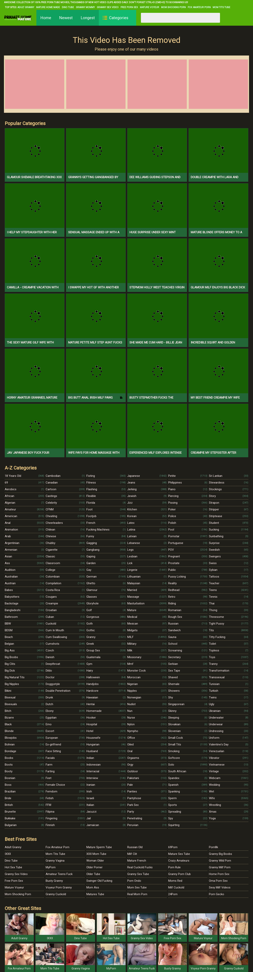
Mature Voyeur (149, 7)
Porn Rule (174, 867)
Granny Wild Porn (220, 860)
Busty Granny (54, 881)
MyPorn (51, 867)
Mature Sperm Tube (99, 847)
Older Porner (94, 867)
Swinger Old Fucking (99, 881)
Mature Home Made (48, 7)
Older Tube (93, 874)
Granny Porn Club (179, 874)
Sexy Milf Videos (219, 887)
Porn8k (213, 847)
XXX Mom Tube (96, 854)
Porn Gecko (216, 894)
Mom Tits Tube (221, 7)
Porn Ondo (134, 881)
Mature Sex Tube (179, 854)
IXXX (8, 854)
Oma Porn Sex (218, 881)
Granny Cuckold (56, 894)
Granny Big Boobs (220, 854)
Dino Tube (68, 7)
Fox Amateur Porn (199, 7)
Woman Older (95, 860)
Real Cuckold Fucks (140, 867)
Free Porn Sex (129, 7)
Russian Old (135, 847)
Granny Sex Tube (138, 874)
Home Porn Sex (219, 874)
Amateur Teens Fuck (59, 874)
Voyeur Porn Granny (59, 887)
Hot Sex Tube (13, 867)
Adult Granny (25, 7)
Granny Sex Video (108, 7)
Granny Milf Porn (219, 867)
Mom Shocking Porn (173, 7)
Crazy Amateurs (178, 860)
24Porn (172, 894)
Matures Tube (95, 894)
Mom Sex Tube (137, 887)
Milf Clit (132, 854)
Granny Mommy (85, 7)
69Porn (172, 847)
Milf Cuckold (176, 887)
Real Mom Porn (137, 894)
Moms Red (175, 881)
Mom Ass (92, 887)
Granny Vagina (55, 860)
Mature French (136, 860)
